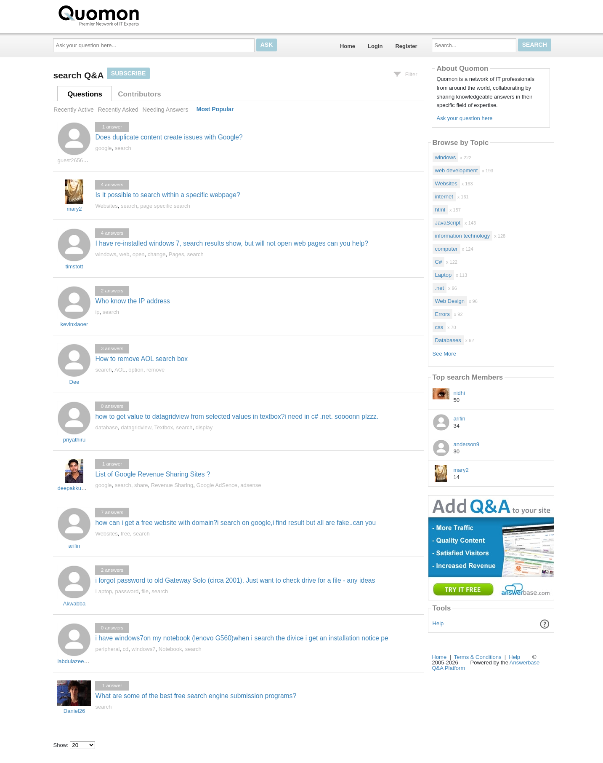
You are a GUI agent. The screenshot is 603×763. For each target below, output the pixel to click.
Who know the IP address (132, 301)
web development (456, 170)
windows (105, 254)
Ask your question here (464, 118)
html (440, 209)
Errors (442, 314)
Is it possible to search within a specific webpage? (167, 194)
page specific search (165, 206)
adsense (250, 485)
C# (438, 262)
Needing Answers (166, 109)
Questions (84, 94)
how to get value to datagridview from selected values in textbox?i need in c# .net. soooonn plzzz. (236, 416)
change (157, 254)
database (106, 427)
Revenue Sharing (172, 485)
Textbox (163, 427)
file (145, 591)
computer (446, 249)
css (439, 327)
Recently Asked (118, 109)
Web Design (450, 301)
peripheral (107, 649)
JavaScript (448, 223)
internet (444, 196)
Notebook (170, 649)
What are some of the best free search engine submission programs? (195, 695)
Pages (176, 254)
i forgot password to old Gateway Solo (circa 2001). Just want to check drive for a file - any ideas (235, 580)
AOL (119, 370)
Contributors (139, 94)
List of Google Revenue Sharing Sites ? (152, 474)
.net (439, 288)
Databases (448, 340)
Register (406, 46)
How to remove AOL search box (141, 358)
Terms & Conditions (478, 657)
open (139, 254)
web (125, 254)
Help (438, 623)
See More (444, 354)
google (103, 148)
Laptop (103, 591)
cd (126, 649)
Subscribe (128, 73)
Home (347, 46)
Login (375, 46)
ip (97, 312)
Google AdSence (217, 485)
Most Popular (215, 109)
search (123, 148)
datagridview (136, 427)
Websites (106, 206)
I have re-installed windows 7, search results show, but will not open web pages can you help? (231, 243)
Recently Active (73, 109)
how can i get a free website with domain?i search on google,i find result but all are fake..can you (235, 522)
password (126, 591)
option (135, 370)
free (125, 533)
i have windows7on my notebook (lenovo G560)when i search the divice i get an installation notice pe (241, 638)
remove (155, 370)
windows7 (144, 649)
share (141, 485)
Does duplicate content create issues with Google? (168, 137)
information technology (462, 236)
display (204, 427)
